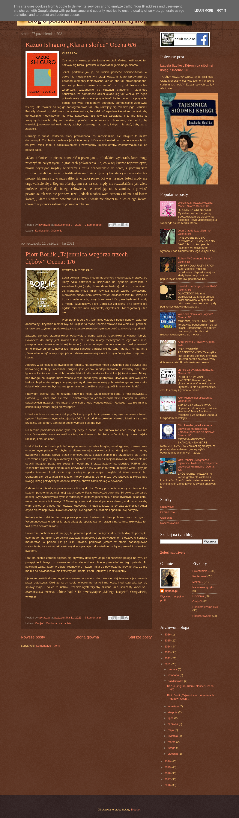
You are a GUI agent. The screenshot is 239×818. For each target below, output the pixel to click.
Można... (197, 581)
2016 (167, 785)
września (173, 706)
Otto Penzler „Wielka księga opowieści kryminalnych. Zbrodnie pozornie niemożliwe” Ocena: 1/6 (196, 430)
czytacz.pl (171, 591)
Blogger (135, 809)
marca (172, 741)
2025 (167, 640)
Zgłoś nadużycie (172, 552)
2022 (167, 658)
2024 (167, 646)
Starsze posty (140, 637)
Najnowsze (167, 506)
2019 (167, 767)
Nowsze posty (33, 637)
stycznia (173, 753)
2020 (167, 761)
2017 (167, 779)
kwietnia (173, 735)
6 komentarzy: (94, 617)
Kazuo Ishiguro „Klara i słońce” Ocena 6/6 (81, 44)
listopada (174, 675)
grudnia (173, 669)
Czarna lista (167, 512)
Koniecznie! (42, 230)
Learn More (203, 10)
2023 (167, 652)
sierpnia (173, 712)
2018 (167, 773)
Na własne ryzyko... (204, 587)
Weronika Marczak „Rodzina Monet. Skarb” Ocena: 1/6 (195, 204)
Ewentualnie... (201, 571)
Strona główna (86, 637)
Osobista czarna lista (59, 623)
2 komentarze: (94, 224)
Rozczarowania (169, 523)
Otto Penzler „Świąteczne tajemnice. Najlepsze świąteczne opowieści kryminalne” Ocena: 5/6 (198, 464)
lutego (172, 747)
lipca (171, 718)
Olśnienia (56, 230)
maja (171, 730)
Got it (221, 10)
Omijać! (40, 623)
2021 (167, 664)
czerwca (173, 724)
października (176, 681)
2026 (167, 634)
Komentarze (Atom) (48, 645)
